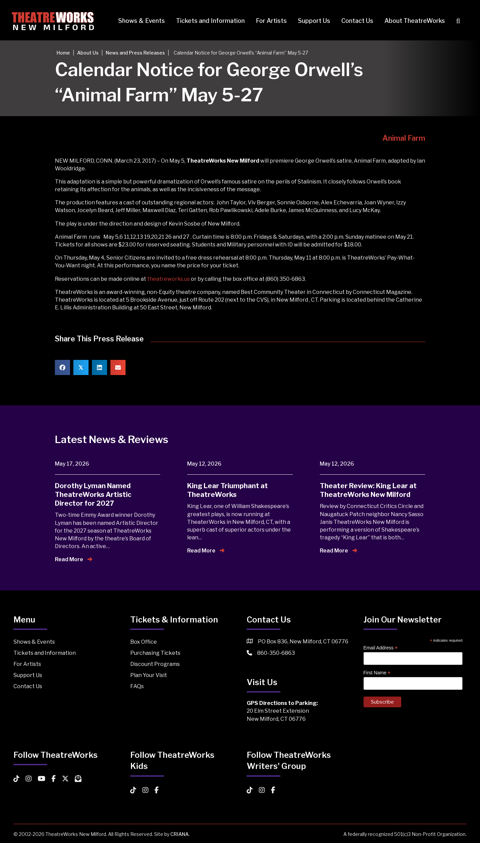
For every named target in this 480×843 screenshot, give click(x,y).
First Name (377, 673)
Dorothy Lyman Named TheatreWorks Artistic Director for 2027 (93, 494)
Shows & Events (139, 20)
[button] (458, 21)
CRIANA (179, 834)
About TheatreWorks (413, 20)
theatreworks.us (168, 279)
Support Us (312, 20)
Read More (73, 559)
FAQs (137, 686)
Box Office (143, 642)
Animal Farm (403, 138)
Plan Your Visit (148, 675)
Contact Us (356, 20)
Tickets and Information (208, 20)
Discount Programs (155, 664)
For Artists (269, 20)
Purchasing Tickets (155, 653)
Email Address (381, 648)
